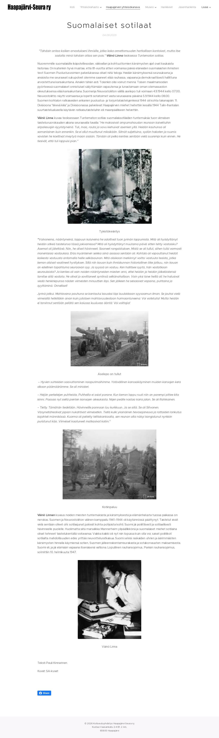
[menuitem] (69, 7)
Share (44, 693)
